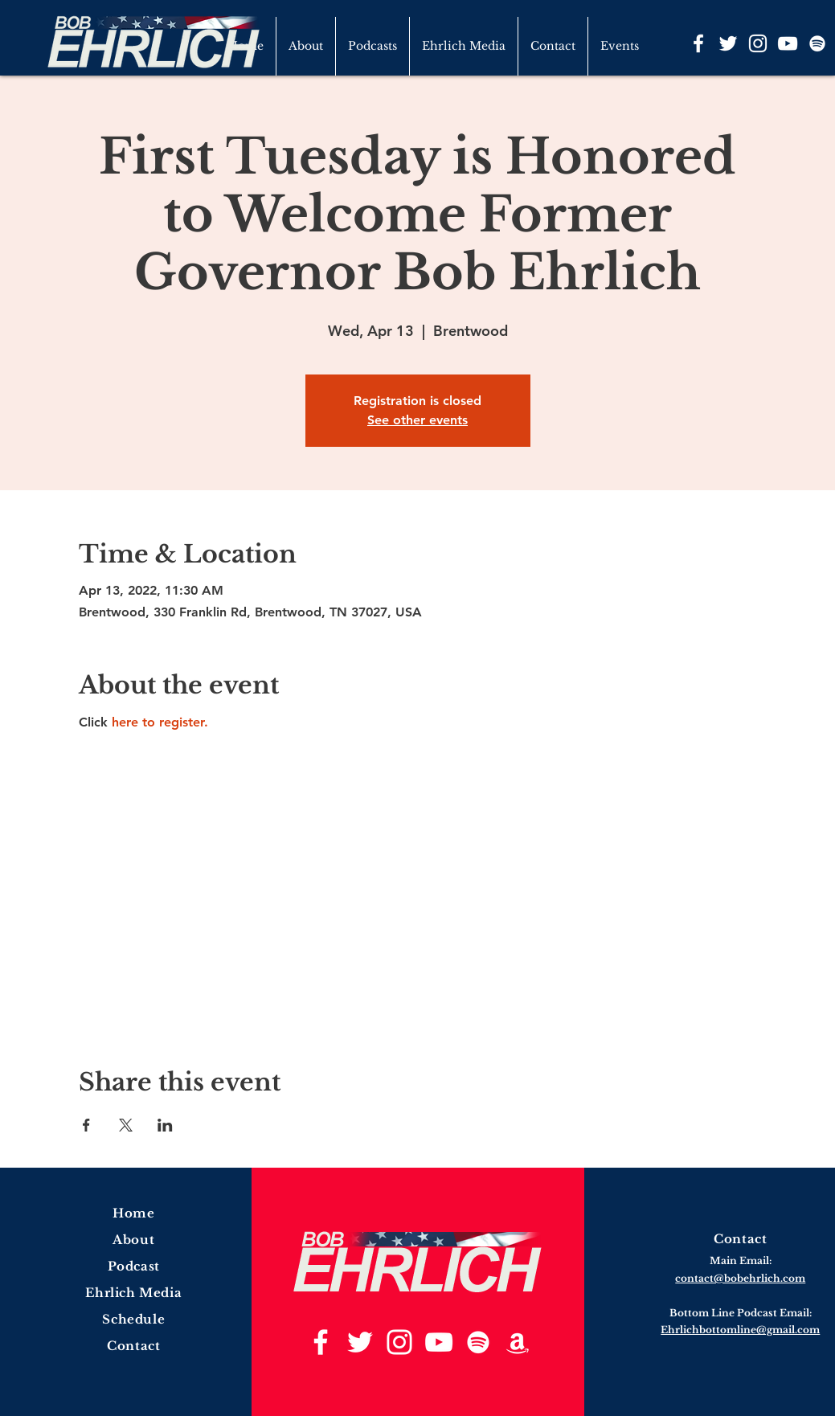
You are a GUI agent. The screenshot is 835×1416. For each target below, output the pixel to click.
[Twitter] (728, 43)
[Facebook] (698, 43)
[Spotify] (817, 43)
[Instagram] (758, 43)
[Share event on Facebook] (86, 1125)
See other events (417, 420)
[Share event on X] (125, 1125)
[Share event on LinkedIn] (165, 1125)
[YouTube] (788, 43)
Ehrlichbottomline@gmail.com (740, 1330)
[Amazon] (517, 1342)
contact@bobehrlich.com (740, 1278)
